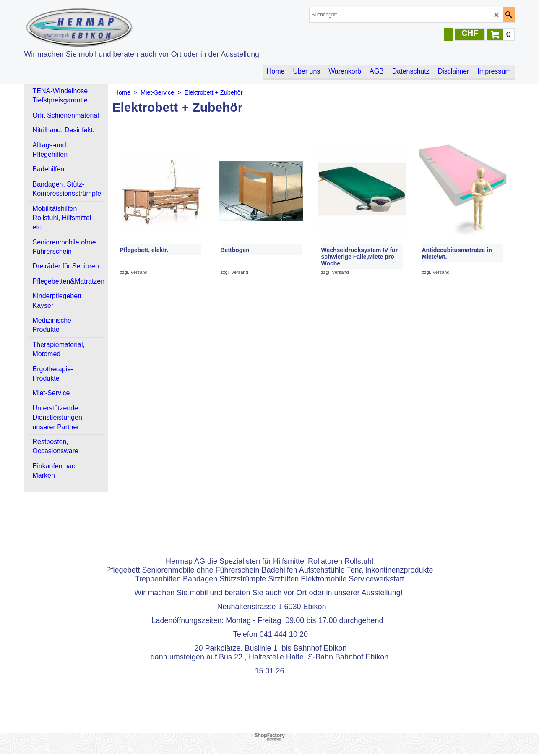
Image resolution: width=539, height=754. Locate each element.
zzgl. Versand (134, 274)
